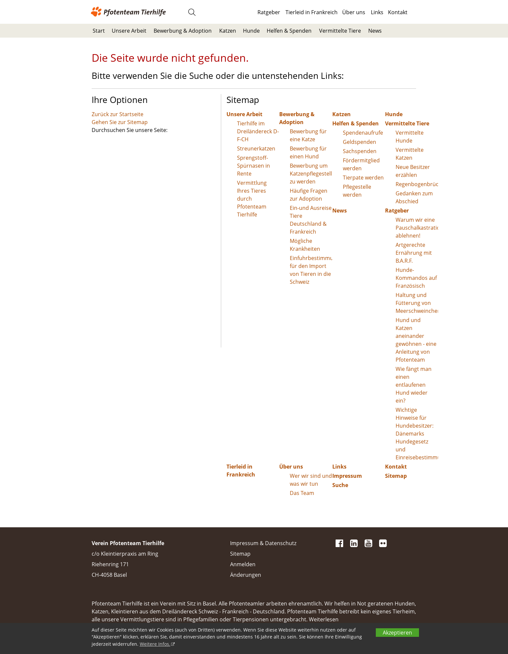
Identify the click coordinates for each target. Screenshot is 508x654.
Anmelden (242, 564)
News (375, 30)
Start (99, 30)
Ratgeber (268, 12)
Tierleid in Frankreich (311, 12)
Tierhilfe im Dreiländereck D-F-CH (258, 131)
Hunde (251, 30)
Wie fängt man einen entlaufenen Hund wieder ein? (414, 384)
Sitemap (396, 475)
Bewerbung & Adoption (183, 30)
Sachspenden (359, 151)
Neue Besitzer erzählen (413, 171)
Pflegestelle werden (357, 190)
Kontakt (397, 12)
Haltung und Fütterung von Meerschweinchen (417, 302)
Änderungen (245, 574)
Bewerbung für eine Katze (308, 135)
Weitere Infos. (155, 644)
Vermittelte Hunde (410, 136)
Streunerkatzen (256, 148)
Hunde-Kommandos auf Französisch (416, 277)
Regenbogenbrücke (417, 184)
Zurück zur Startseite (117, 114)
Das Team (302, 493)
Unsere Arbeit (129, 30)
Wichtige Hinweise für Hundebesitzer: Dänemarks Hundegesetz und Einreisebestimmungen (417, 433)
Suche (340, 485)
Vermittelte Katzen (410, 153)
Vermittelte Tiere (340, 30)
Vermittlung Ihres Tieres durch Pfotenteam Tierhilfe (252, 198)
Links (377, 12)
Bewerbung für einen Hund (308, 152)
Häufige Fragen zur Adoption (308, 194)
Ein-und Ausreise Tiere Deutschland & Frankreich (311, 219)
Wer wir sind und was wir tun (311, 479)
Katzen (227, 30)
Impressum (347, 475)
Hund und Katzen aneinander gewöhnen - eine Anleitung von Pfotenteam (416, 339)
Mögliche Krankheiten (305, 244)
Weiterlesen (324, 619)
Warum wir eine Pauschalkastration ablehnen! (417, 227)
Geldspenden (359, 142)
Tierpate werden (363, 177)
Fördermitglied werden (361, 164)
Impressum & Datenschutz (263, 543)
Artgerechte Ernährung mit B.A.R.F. (414, 252)
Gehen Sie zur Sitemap (120, 122)
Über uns (353, 12)
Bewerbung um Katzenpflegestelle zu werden (311, 173)
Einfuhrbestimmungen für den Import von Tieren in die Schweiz (311, 269)
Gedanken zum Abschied (414, 197)
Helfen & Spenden (289, 30)
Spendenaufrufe (363, 132)
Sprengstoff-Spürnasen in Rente (253, 165)
